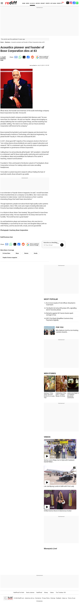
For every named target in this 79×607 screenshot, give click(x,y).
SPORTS (48, 3)
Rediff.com (21, 598)
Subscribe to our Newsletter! (50, 242)
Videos (52, 592)
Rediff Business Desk (3, 58)
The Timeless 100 (61, 592)
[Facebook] (74, 2)
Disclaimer (38, 598)
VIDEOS (47, 437)
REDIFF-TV (59, 3)
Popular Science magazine (10, 257)
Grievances (39, 601)
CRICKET (42, 3)
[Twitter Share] (24, 57)
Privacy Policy (46, 598)
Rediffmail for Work (19, 592)
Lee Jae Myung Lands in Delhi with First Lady (59, 486)
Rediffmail (39, 592)
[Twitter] (67, 2)
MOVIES (38, 3)
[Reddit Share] (32, 57)
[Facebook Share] (28, 57)
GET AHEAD (53, 3)
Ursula (35, 253)
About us (64, 598)
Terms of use (71, 598)
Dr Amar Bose (6, 253)
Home (2, 42)
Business (7, 42)
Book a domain (30, 592)
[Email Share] (16, 57)
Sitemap (53, 598)
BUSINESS (32, 3)
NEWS (27, 3)
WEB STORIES (50, 373)
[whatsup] (77, 2)
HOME (23, 3)
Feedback (58, 598)
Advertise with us (29, 598)
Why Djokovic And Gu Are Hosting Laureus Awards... (67, 331)
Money (46, 592)
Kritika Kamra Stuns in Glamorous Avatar (58, 511)
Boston (26, 253)
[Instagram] (71, 2)
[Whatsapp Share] (20, 57)
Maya (17, 253)
